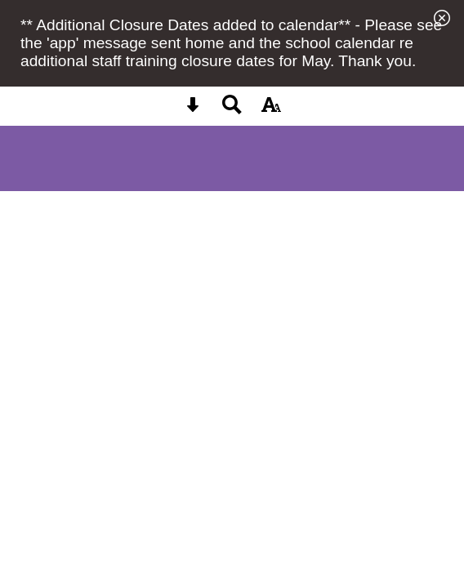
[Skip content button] (193, 110)
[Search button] (232, 110)
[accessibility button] (271, 110)
